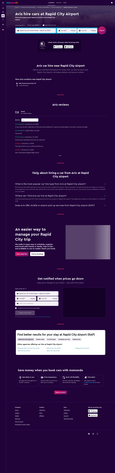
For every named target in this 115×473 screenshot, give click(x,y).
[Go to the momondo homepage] (12, 3)
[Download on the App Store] (68, 47)
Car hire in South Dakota (43, 7)
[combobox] (20, 25)
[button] (3, 3)
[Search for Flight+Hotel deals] (3, 19)
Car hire (17, 7)
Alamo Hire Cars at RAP (53, 350)
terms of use (38, 316)
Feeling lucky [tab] (77, 339)
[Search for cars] (3, 16)
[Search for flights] (3, 8)
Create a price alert (89, 382)
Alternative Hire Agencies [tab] (25, 339)
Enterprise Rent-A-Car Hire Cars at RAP (29, 348)
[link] (22, 254)
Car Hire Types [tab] (51, 339)
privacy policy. (46, 316)
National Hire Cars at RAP (53, 348)
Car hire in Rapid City (56, 7)
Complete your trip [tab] (64, 339)
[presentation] (68, 47)
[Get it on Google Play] (58, 47)
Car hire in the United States (28, 7)
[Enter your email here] (38, 303)
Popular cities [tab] (40, 339)
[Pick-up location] (38, 293)
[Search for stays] (3, 12)
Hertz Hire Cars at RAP (24, 350)
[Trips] (3, 24)
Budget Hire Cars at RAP (82, 348)
